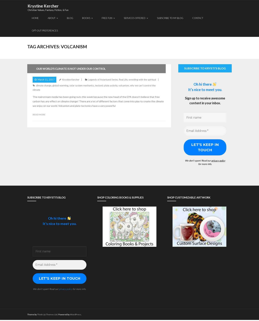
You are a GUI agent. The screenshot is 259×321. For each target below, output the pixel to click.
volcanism (124, 85)
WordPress (75, 315)
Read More (39, 114)
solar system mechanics (81, 85)
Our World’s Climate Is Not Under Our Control (71, 68)
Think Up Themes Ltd (47, 315)
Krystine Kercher (70, 79)
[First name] (205, 118)
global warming (60, 85)
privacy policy (218, 160)
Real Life (123, 79)
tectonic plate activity (106, 85)
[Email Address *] (205, 131)
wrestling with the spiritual (142, 79)
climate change (43, 85)
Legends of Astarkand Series (103, 79)
